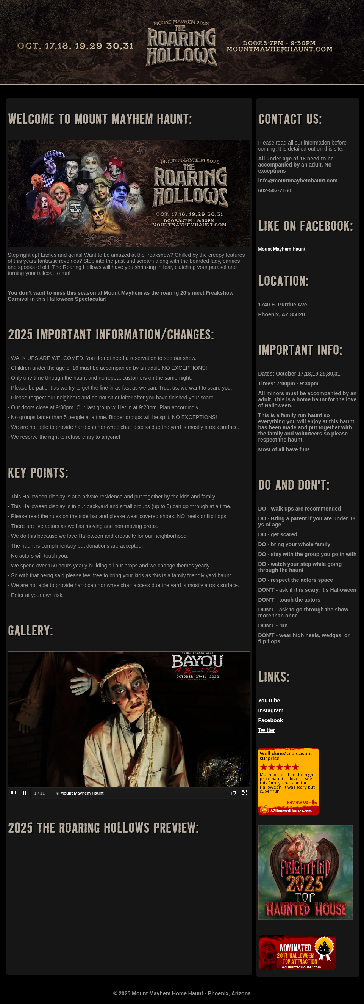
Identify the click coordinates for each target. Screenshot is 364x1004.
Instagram (271, 710)
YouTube (269, 701)
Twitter (266, 730)
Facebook (270, 720)
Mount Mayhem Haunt (282, 249)
